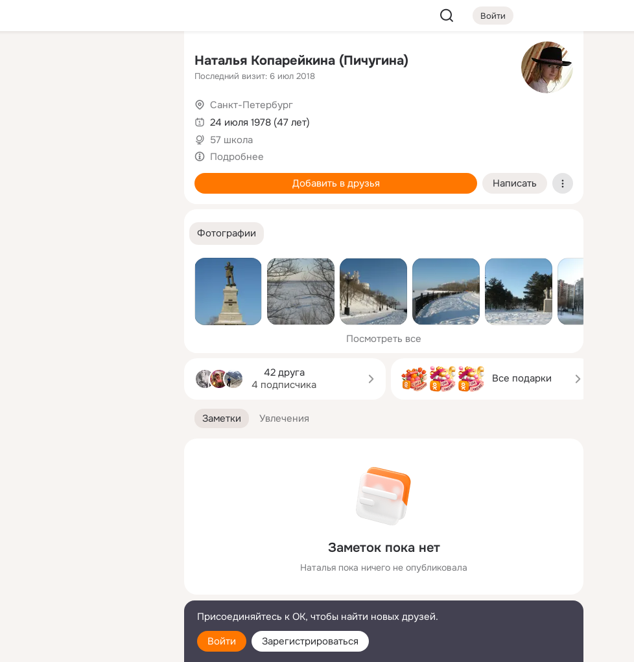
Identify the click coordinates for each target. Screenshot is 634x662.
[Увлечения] (88, 62)
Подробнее (237, 157)
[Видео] (145, 119)
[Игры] (145, 176)
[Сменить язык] (88, 590)
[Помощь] (31, 233)
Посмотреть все (383, 338)
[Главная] (31, 62)
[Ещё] (88, 562)
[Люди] (88, 119)
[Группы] (145, 62)
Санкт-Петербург (251, 104)
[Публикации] (31, 119)
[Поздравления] (88, 176)
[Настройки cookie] (88, 645)
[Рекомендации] (88, 233)
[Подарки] (31, 176)
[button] (226, 233)
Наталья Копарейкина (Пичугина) (301, 60)
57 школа (231, 139)
